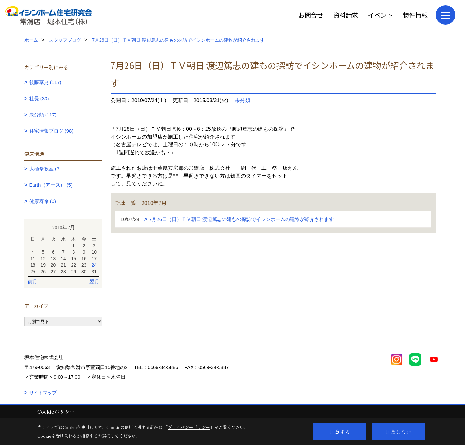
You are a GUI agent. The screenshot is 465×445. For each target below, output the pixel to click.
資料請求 (345, 14)
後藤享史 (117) (45, 82)
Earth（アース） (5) (51, 185)
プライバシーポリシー (189, 427)
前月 (32, 281)
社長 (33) (39, 98)
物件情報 (415, 14)
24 (94, 265)
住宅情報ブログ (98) (51, 131)
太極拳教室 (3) (45, 168)
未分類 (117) (43, 114)
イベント (380, 14)
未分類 (242, 100)
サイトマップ (43, 392)
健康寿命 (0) (42, 201)
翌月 (94, 281)
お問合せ (311, 14)
